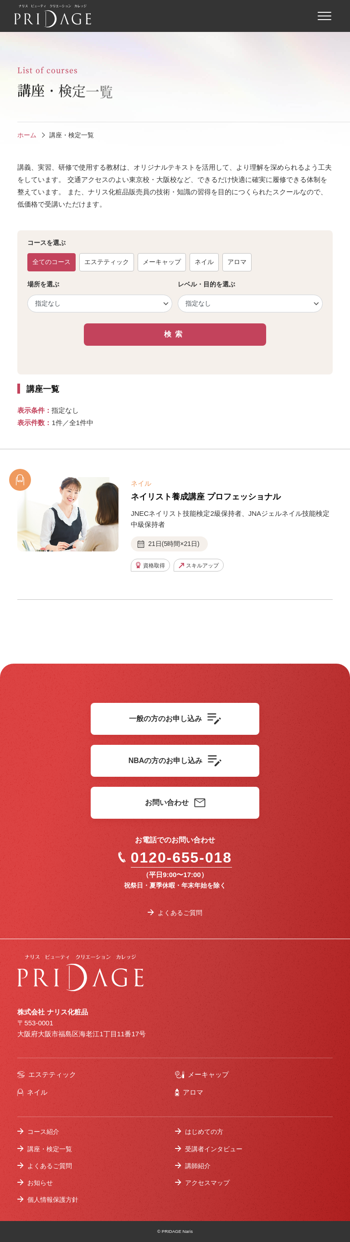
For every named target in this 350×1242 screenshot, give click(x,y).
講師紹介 (198, 1165)
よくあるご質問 (180, 912)
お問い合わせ (175, 802)
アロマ (237, 261)
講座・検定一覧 (49, 1149)
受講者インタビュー (213, 1149)
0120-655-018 (175, 857)
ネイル (204, 261)
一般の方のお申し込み (175, 718)
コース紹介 (43, 1131)
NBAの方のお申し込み (175, 760)
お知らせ (40, 1182)
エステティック (106, 261)
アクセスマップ (207, 1182)
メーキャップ (162, 261)
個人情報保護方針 (52, 1199)
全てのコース (51, 261)
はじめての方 (204, 1131)
